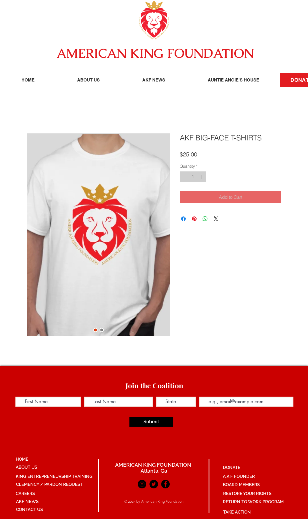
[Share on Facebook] (183, 218)
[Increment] (201, 177)
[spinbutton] (193, 177)
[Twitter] (153, 484)
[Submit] (151, 422)
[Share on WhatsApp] (205, 218)
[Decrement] (184, 177)
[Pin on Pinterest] (194, 218)
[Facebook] (165, 484)
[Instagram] (142, 484)
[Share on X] (216, 218)
